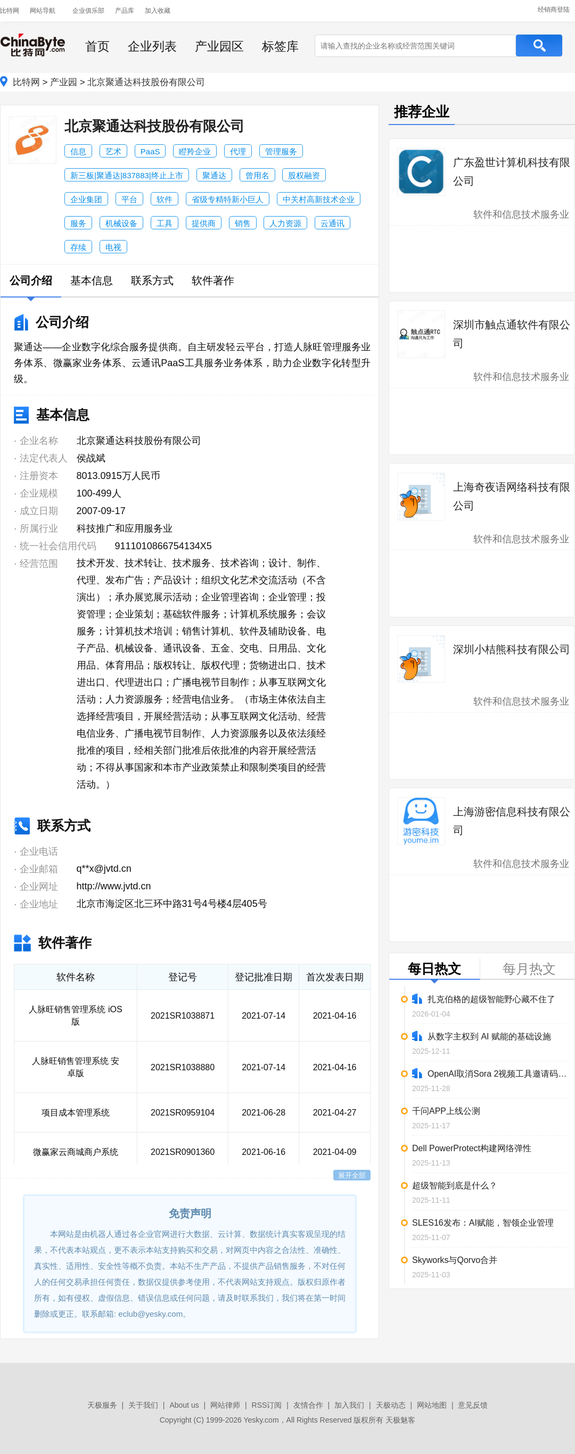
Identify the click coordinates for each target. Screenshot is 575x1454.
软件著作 (213, 280)
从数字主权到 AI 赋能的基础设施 (481, 1036)
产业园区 (219, 46)
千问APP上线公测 (446, 1111)
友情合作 (308, 1405)
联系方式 (152, 280)
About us (184, 1405)
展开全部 (352, 1175)
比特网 (9, 10)
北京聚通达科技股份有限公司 (146, 82)
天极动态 (391, 1405)
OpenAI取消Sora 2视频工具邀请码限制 (490, 1073)
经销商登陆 (554, 9)
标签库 (280, 46)
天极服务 (102, 1405)
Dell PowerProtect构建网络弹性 (471, 1148)
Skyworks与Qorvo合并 (454, 1260)
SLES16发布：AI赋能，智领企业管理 (483, 1222)
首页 (97, 46)
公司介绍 (31, 280)
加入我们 (349, 1405)
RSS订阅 (267, 1405)
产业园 (63, 82)
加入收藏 (157, 10)
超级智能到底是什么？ (454, 1185)
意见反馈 (473, 1405)
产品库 (124, 10)
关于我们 (143, 1405)
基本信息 (91, 280)
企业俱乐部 (88, 10)
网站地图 (432, 1405)
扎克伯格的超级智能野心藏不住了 (483, 999)
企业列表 (152, 46)
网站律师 (225, 1405)
